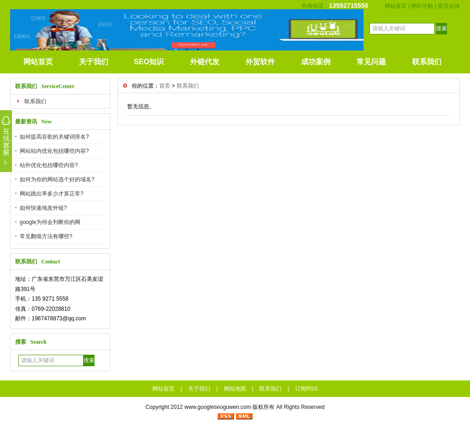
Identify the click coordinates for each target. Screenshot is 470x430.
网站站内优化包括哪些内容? (54, 151)
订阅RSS (306, 388)
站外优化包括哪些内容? (49, 165)
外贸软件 (260, 62)
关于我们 (93, 62)
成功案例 (315, 62)
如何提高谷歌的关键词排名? (54, 137)
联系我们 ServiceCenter (45, 86)
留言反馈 (449, 6)
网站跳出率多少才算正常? (52, 193)
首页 (164, 86)
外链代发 (204, 62)
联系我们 (427, 62)
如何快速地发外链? (43, 208)
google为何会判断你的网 (50, 222)
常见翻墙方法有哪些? (46, 236)
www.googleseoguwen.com (218, 407)
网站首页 (396, 6)
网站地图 (235, 388)
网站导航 (422, 6)
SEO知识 (149, 62)
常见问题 (371, 62)
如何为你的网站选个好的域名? (57, 179)
